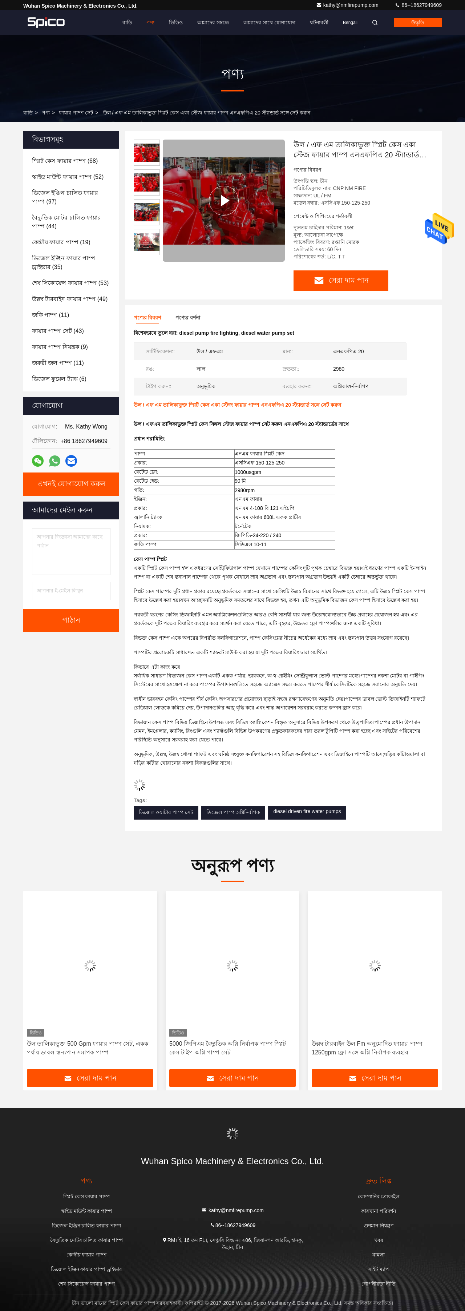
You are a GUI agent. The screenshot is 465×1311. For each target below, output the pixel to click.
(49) (70, 299)
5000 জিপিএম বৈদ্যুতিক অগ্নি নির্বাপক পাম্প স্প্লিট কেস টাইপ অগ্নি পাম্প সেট (227, 1048)
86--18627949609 (418, 5)
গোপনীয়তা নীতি (378, 1284)
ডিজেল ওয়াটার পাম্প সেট (166, 812)
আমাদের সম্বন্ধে (213, 22)
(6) (59, 379)
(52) (68, 177)
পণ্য (150, 22)
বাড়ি (127, 22)
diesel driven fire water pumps (307, 811)
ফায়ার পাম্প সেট (76, 113)
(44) (66, 221)
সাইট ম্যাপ (378, 1269)
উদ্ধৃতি (417, 22)
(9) (60, 347)
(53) (70, 283)
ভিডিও (176, 22)
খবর (378, 1240)
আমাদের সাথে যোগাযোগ (269, 22)
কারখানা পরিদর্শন (378, 1211)
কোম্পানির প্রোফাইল (379, 1196)
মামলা (378, 1255)
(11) (50, 315)
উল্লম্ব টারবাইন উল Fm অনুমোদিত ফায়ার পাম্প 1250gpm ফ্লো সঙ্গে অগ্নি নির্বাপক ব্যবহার (367, 1048)
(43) (58, 331)
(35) (63, 262)
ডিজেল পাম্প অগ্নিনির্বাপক (233, 812)
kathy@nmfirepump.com (348, 5)
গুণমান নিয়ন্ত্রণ (378, 1225)
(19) (61, 242)
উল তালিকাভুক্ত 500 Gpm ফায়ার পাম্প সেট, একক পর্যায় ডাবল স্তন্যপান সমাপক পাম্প (87, 1048)
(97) (65, 197)
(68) (65, 161)
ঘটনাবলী (319, 22)
